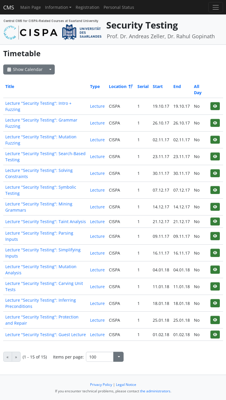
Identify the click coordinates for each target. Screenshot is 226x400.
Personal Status (119, 7)
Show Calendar (24, 69)
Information (56, 7)
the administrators (155, 391)
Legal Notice (126, 384)
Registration (87, 7)
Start (158, 86)
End (177, 86)
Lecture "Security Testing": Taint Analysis (45, 221)
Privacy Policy (101, 384)
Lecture (97, 106)
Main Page (30, 7)
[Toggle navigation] (215, 7)
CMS (8, 7)
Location (120, 86)
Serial (143, 86)
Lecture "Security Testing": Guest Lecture (45, 334)
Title (9, 86)
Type (95, 86)
